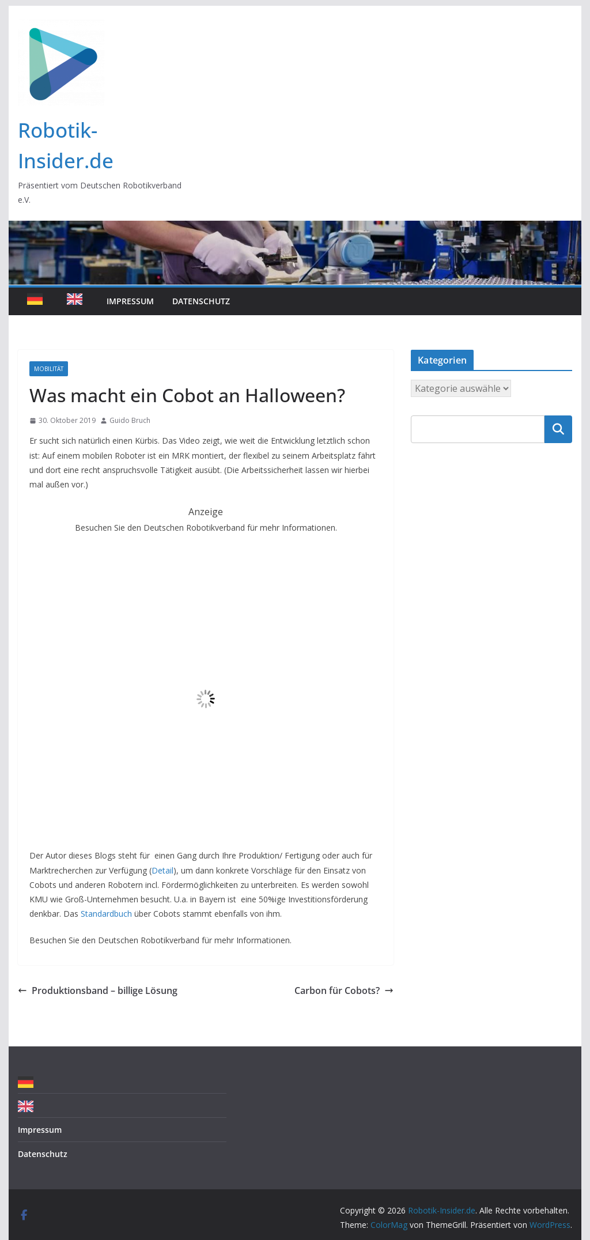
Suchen (558, 429)
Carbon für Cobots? (344, 990)
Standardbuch (106, 913)
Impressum (130, 301)
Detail (162, 870)
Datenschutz (201, 301)
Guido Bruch (129, 420)
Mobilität (48, 369)
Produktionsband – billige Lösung (97, 990)
